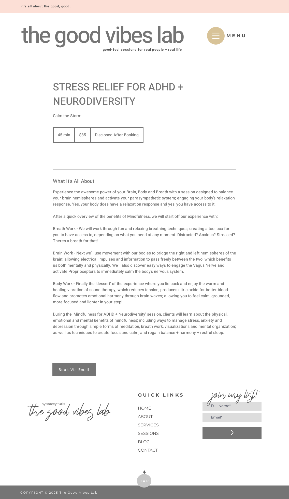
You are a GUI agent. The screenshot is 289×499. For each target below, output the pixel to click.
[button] (216, 36)
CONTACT (148, 450)
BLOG (144, 441)
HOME (144, 408)
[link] (69, 156)
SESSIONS (148, 433)
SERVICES (148, 425)
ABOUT (145, 416)
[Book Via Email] (74, 369)
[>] (232, 433)
